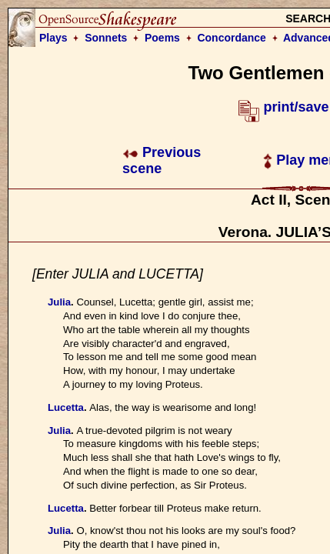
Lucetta (66, 407)
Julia (59, 302)
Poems (162, 38)
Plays (53, 38)
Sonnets (106, 38)
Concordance (231, 38)
